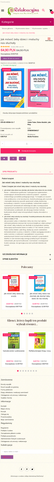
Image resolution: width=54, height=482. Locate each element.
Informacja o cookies (17, 476)
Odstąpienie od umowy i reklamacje (14, 395)
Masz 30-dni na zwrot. (11, 58)
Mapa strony (5, 409)
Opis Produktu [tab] (10, 171)
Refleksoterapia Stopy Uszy (40, 351)
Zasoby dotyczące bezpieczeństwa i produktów (20, 113)
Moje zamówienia (7, 420)
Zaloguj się (5, 414)
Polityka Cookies (7, 431)
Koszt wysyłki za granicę (10, 387)
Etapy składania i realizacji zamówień (14, 392)
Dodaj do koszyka (27, 151)
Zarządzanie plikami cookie (11, 433)
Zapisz (7, 457)
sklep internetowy (30, 476)
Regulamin (4, 428)
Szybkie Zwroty (6, 398)
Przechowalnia (6, 417)
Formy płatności (7, 390)
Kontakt (3, 406)
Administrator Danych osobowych (13, 439)
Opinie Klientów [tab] (10, 259)
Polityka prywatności (8, 436)
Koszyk (3, 411)
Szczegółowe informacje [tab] (15, 254)
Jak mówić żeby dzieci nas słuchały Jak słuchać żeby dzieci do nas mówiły (40, 296)
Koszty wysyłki (6, 384)
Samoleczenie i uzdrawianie (13, 351)
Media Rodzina (33, 137)
